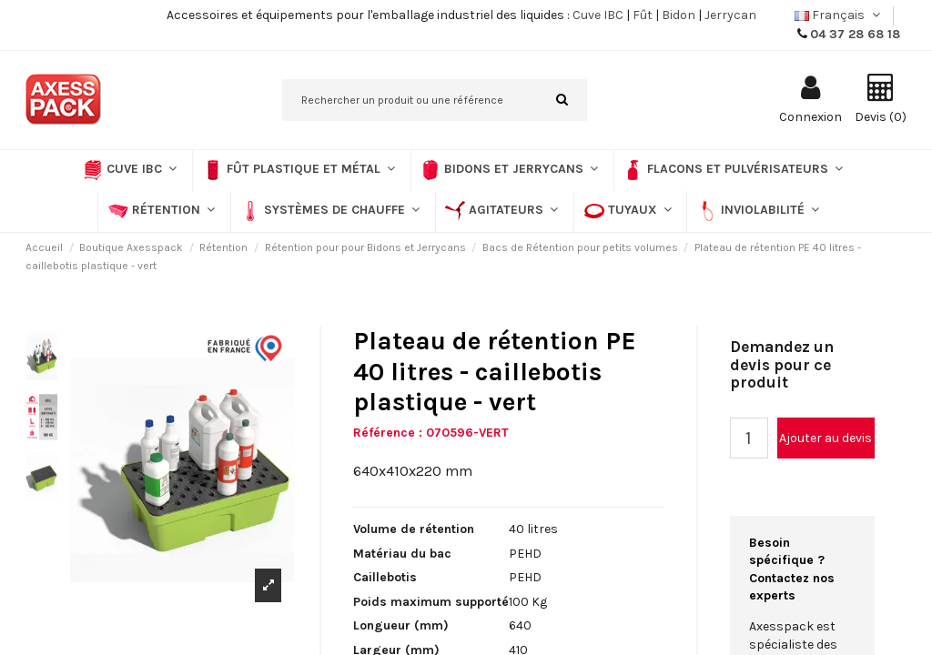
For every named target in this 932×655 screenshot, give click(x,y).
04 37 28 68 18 (855, 34)
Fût (643, 15)
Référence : (387, 432)
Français (839, 15)
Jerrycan (730, 15)
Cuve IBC (597, 15)
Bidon (678, 15)
